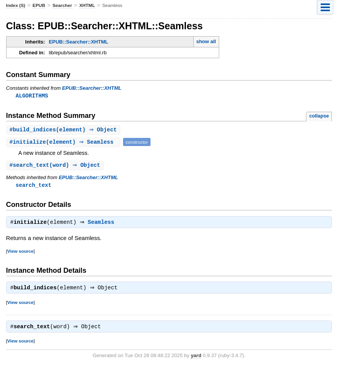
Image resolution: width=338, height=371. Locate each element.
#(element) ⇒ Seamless (64, 142)
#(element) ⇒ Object (64, 130)
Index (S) (15, 5)
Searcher (62, 5)
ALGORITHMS (32, 95)
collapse (319, 116)
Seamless (103, 225)
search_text (34, 186)
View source (20, 253)
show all (206, 41)
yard (196, 359)
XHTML (87, 5)
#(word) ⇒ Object (56, 166)
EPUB (38, 5)
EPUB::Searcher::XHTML (78, 42)
